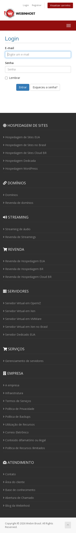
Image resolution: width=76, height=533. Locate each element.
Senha (9, 63)
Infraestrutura (13, 393)
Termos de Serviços (17, 401)
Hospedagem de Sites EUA (21, 137)
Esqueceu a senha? (45, 87)
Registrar (37, 5)
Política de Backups (16, 417)
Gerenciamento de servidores (23, 361)
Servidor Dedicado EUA (19, 334)
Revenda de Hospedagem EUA (24, 261)
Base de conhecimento (19, 490)
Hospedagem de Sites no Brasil (24, 145)
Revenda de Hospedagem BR (23, 269)
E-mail (9, 48)
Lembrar (12, 78)
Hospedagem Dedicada (19, 161)
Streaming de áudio (16, 229)
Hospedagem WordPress (20, 168)
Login (26, 5)
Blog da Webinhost (16, 505)
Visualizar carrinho (60, 5)
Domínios (10, 195)
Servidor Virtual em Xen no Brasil (25, 327)
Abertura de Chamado (18, 498)
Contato (9, 474)
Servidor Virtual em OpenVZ (22, 303)
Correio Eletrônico (16, 432)
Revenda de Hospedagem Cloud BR (27, 277)
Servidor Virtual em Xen (19, 311)
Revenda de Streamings (19, 237)
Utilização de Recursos (19, 424)
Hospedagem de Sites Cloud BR (25, 153)
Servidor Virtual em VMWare (22, 319)
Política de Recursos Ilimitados (24, 448)
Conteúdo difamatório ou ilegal (24, 440)
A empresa (11, 385)
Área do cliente (14, 482)
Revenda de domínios (18, 203)
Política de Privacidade (18, 409)
